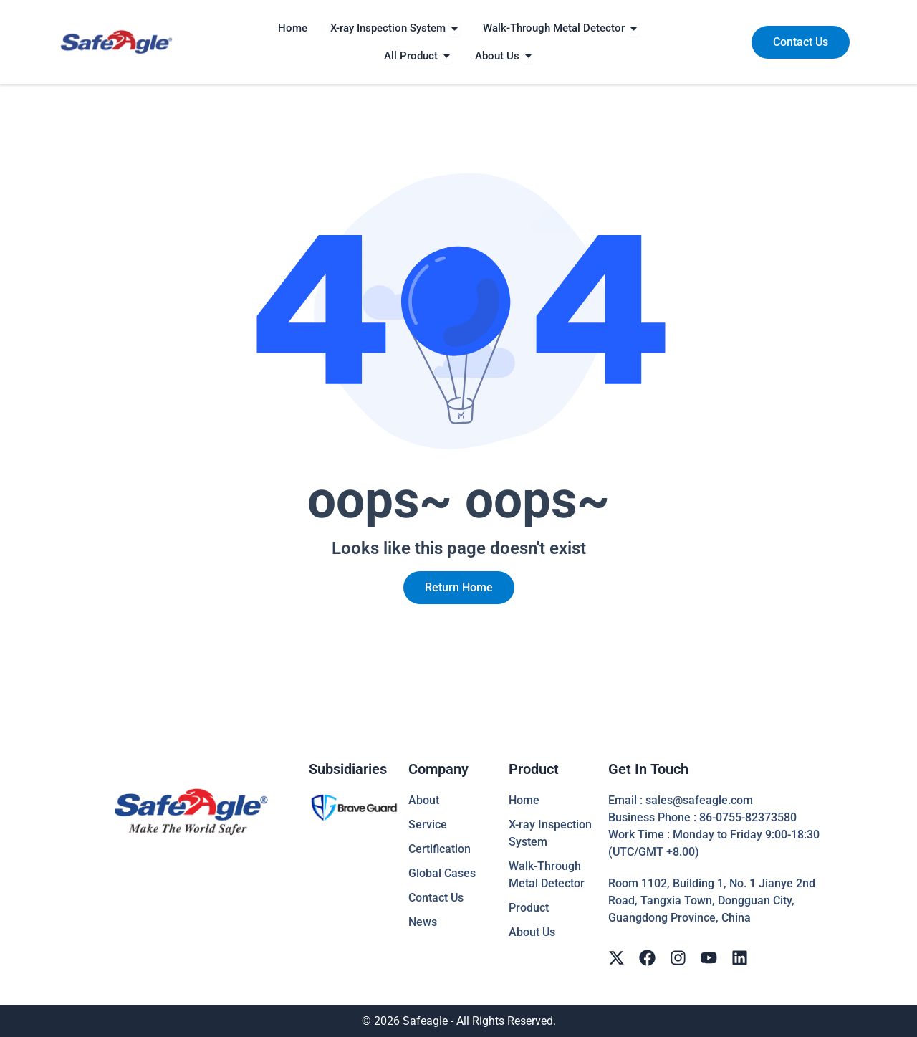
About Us (532, 932)
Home (524, 800)
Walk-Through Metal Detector (547, 874)
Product (529, 907)
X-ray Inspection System (550, 833)
